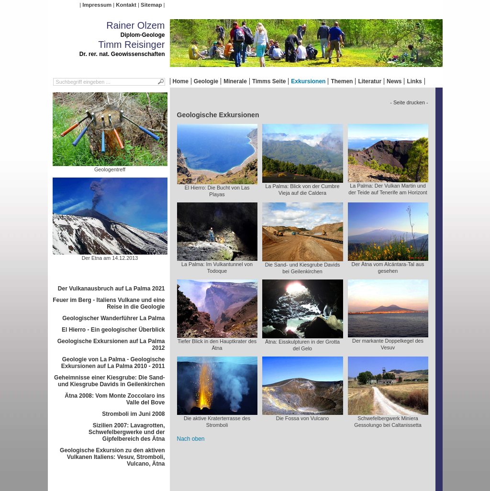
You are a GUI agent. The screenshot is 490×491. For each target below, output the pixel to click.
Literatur (369, 81)
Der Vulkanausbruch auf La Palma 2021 (111, 288)
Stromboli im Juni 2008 (133, 414)
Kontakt (126, 5)
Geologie (206, 81)
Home (181, 81)
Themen (342, 81)
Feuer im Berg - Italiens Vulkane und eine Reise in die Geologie (109, 303)
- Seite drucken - (409, 102)
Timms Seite (269, 81)
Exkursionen (308, 81)
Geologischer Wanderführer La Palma (113, 318)
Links (414, 81)
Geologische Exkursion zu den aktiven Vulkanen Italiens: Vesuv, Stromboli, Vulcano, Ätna (112, 457)
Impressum (96, 5)
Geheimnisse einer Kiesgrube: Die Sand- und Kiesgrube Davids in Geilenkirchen (109, 381)
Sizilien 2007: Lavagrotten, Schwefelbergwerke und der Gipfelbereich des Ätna (127, 432)
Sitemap (151, 5)
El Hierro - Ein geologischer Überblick (113, 329)
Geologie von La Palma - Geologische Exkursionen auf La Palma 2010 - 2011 (113, 362)
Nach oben (191, 438)
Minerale (235, 81)
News (394, 81)
